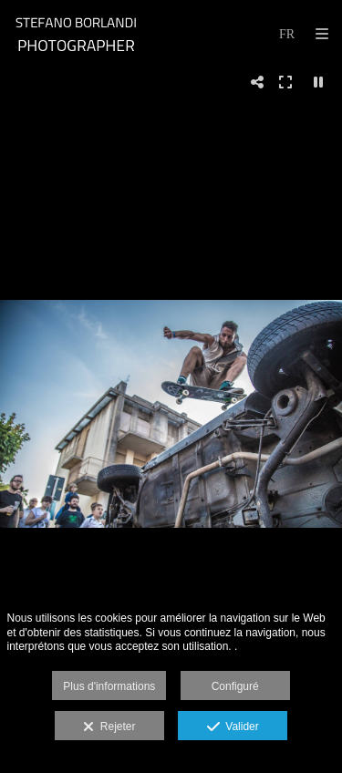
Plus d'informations (109, 686)
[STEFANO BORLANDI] (76, 34)
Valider (233, 727)
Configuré (235, 686)
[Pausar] (318, 82)
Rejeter (109, 727)
